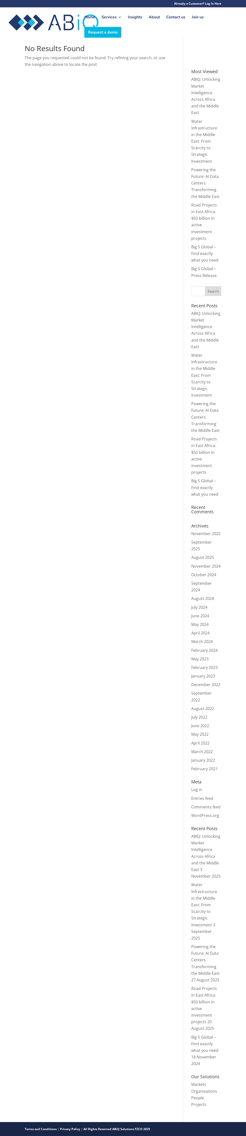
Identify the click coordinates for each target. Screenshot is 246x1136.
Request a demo (103, 32)
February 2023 (204, 667)
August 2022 (202, 708)
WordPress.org (205, 815)
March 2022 (202, 751)
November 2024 (206, 566)
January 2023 (203, 676)
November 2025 (206, 533)
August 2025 (202, 557)
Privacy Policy (70, 1129)
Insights (135, 17)
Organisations (204, 1091)
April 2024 (200, 633)
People (197, 1098)
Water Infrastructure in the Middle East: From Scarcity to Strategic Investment (204, 141)
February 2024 (204, 650)
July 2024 (199, 607)
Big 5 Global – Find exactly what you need (204, 253)
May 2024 (200, 624)
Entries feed (202, 798)
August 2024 (202, 598)
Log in (196, 789)
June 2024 (200, 616)
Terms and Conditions (41, 1129)
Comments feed (206, 807)
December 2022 (205, 684)
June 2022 (200, 725)
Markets (198, 1084)
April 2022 (200, 743)
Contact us (175, 17)
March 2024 (202, 641)
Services (109, 17)
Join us (198, 17)
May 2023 (200, 659)
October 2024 (203, 574)
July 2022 (199, 717)
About (154, 17)
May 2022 (200, 734)
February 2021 (204, 768)
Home (89, 17)
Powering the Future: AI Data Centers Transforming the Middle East (205, 183)
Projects (198, 1104)
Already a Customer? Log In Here (197, 4)
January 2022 (203, 760)
